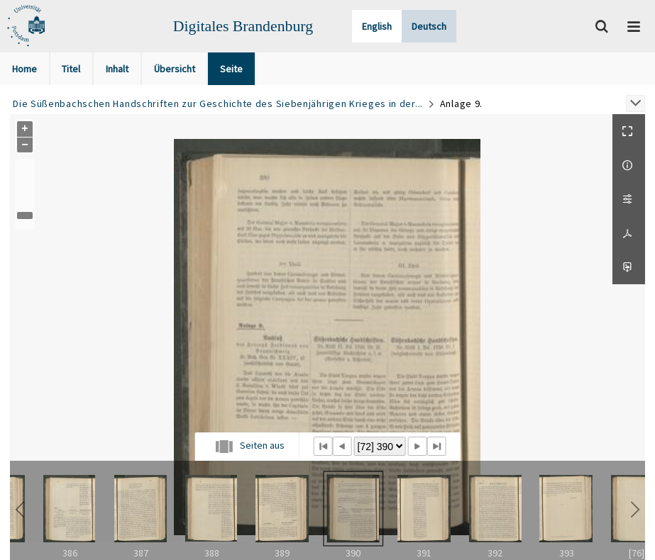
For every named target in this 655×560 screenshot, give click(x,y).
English (377, 26)
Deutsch (429, 26)
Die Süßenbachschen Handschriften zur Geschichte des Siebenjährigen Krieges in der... (218, 103)
